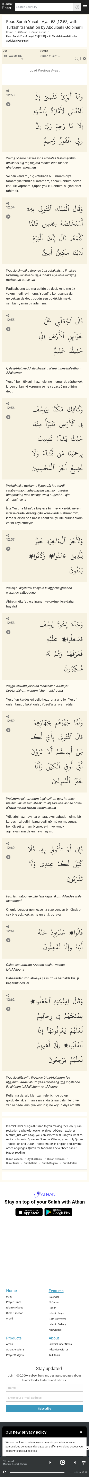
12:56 (10, 408)
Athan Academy (15, 1349)
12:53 (10, 95)
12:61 (10, 931)
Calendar (54, 1296)
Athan (9, 1344)
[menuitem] (14, 56)
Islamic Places (14, 1307)
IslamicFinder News (60, 1344)
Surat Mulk (12, 1163)
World (9, 1318)
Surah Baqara (50, 1163)
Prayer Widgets (15, 1355)
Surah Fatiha (70, 1163)
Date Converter (57, 1318)
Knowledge (55, 1329)
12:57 (10, 539)
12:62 (10, 1000)
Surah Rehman (55, 1159)
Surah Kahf (30, 1163)
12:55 (10, 320)
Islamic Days (56, 1313)
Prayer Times (13, 1302)
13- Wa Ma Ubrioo (15, 56)
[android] (58, 1212)
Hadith (52, 1307)
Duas (9, 1296)
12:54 (10, 207)
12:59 (10, 721)
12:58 (10, 623)
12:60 (10, 848)
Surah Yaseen (14, 1159)
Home (9, 32)
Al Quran (22, 32)
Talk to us (54, 1355)
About (54, 1338)
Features (56, 1291)
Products (14, 1338)
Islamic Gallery (57, 1324)
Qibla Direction (14, 1313)
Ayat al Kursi (34, 1159)
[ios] (29, 1212)
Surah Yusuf (39, 32)
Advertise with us (59, 1349)
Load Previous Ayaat (45, 70)
